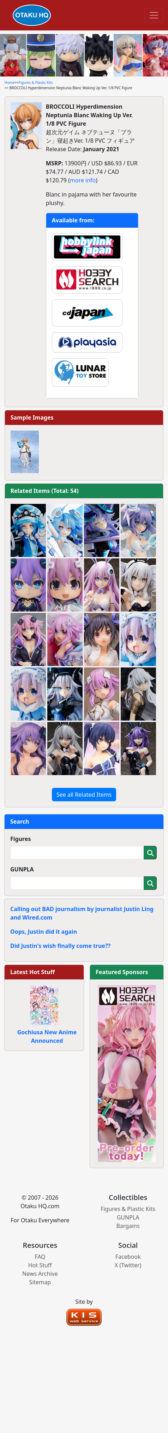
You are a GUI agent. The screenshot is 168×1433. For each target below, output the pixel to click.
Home (9, 82)
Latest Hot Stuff (32, 972)
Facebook (128, 1257)
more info (83, 180)
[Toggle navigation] (154, 15)
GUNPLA (22, 869)
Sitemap (40, 1282)
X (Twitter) (128, 1265)
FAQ (40, 1257)
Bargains (127, 1226)
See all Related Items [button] (84, 794)
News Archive (40, 1274)
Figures (20, 839)
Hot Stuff (40, 1265)
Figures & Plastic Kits (36, 82)
